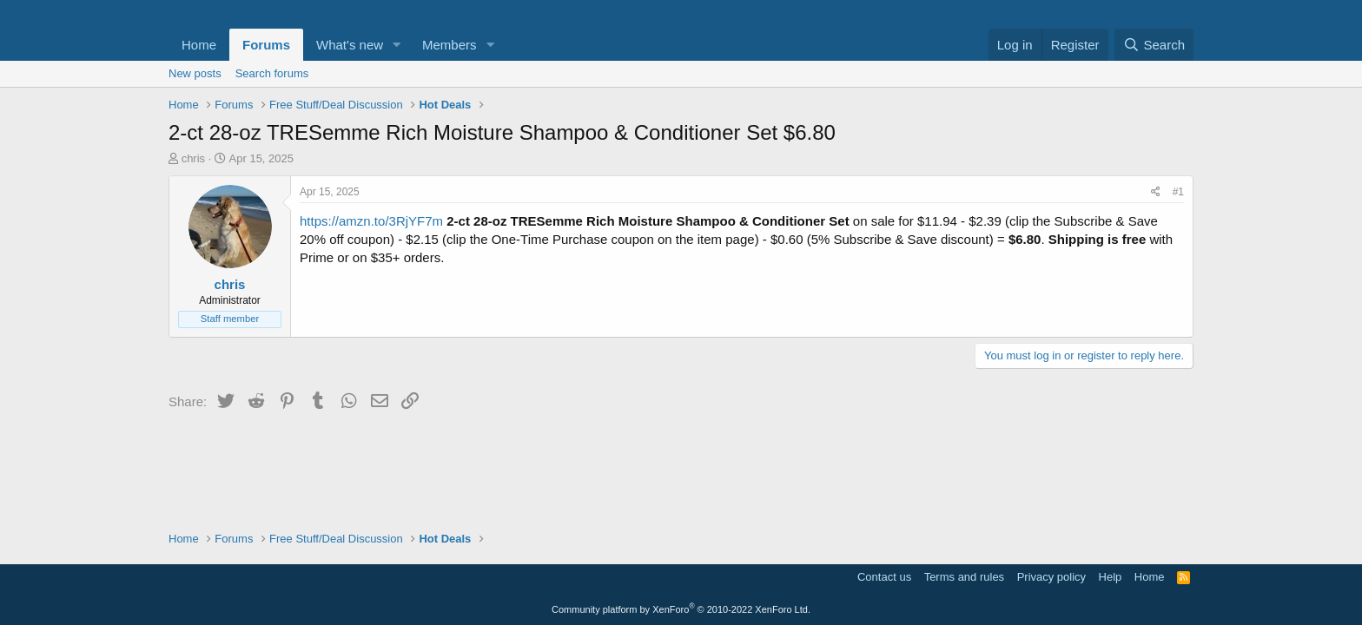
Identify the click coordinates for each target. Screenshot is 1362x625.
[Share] (1156, 192)
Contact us (884, 576)
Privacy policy (1051, 576)
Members (449, 44)
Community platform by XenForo (681, 609)
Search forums (272, 73)
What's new (349, 44)
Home (199, 44)
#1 (1178, 192)
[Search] (1153, 45)
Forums (266, 44)
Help (1110, 576)
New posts (195, 73)
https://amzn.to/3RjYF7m (371, 221)
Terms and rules (964, 576)
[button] (397, 45)
